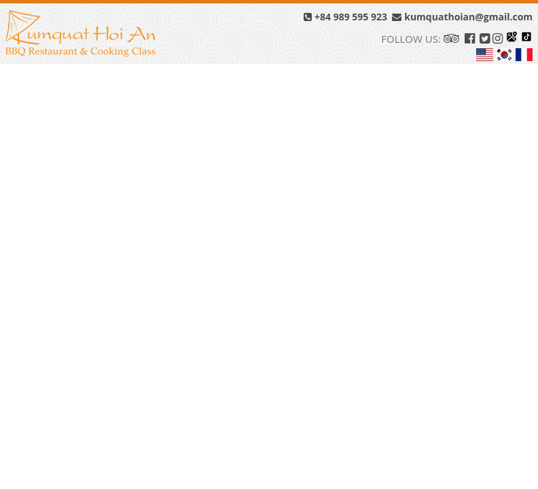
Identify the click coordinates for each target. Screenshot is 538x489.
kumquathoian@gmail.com (462, 16)
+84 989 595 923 (345, 16)
